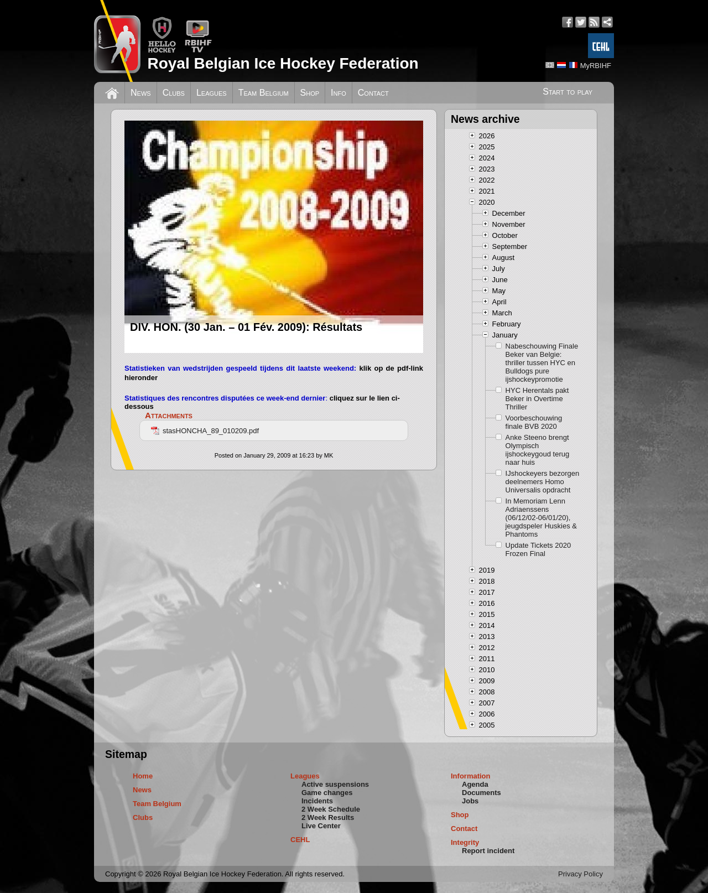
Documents (481, 792)
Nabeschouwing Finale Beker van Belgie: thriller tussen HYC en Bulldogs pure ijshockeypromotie (542, 362)
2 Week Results (327, 817)
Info (338, 92)
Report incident (488, 851)
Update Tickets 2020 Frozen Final (538, 549)
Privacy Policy (580, 874)
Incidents (317, 801)
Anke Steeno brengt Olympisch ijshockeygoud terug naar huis (538, 449)
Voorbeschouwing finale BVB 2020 (534, 422)
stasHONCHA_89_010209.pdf (205, 431)
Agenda (475, 784)
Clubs (174, 92)
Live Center (321, 826)
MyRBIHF (595, 65)
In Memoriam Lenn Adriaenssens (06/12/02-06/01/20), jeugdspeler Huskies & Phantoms (541, 517)
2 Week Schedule (330, 809)
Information (471, 776)
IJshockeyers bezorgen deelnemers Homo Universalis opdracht (543, 481)
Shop (310, 92)
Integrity (465, 842)
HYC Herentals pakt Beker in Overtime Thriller (537, 398)
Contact (373, 92)
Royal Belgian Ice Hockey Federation (282, 63)
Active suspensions (335, 784)
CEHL (300, 839)
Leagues (211, 92)
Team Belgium (263, 92)
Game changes (327, 792)
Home (143, 776)
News (141, 92)
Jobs (470, 801)
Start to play (567, 91)
